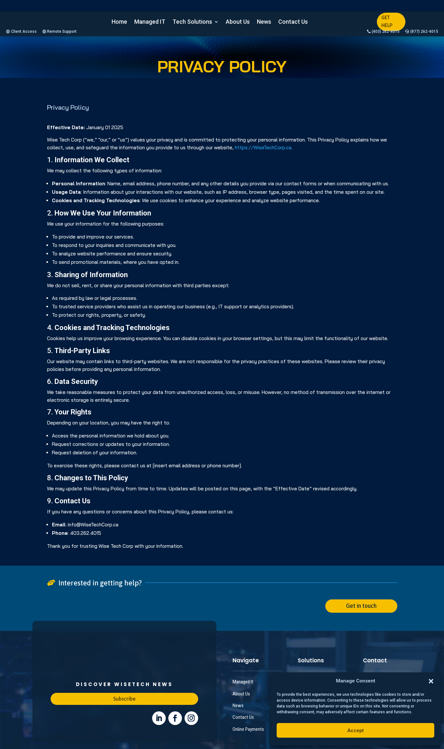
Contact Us (293, 22)
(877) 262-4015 (424, 5)
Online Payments (248, 714)
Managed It (243, 666)
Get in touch (361, 590)
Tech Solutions (192, 22)
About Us (238, 22)
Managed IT (149, 22)
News (264, 22)
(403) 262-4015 (386, 5)
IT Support (307, 666)
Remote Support (62, 5)
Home (119, 22)
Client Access (24, 5)
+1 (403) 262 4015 (379, 666)
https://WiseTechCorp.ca (263, 121)
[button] (431, 681)
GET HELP (386, 21)
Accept (355, 730)
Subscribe (124, 683)
